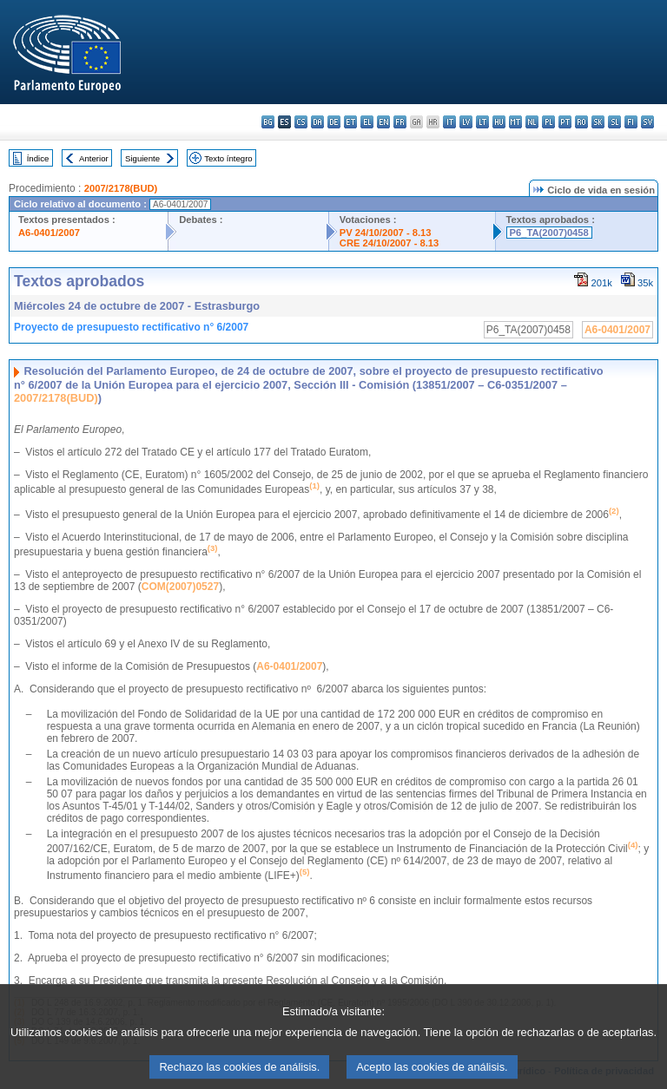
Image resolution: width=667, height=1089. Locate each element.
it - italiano (449, 121)
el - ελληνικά (366, 121)
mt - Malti (515, 121)
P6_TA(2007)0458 (549, 232)
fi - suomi (630, 121)
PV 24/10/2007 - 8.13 (386, 232)
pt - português (564, 121)
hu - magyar (498, 121)
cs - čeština (300, 121)
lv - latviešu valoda (465, 121)
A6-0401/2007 (49, 232)
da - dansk (317, 121)
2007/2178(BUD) (121, 188)
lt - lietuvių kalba (482, 121)
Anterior (94, 158)
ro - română (581, 121)
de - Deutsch (333, 121)
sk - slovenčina (597, 121)
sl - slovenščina (614, 121)
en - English (383, 121)
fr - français (399, 121)
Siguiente (142, 158)
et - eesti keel (350, 121)
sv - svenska (647, 121)
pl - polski (548, 121)
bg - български (267, 121)
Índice (38, 158)
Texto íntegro (228, 158)
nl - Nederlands (531, 121)
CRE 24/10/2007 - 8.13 (389, 243)
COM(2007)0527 (180, 587)
